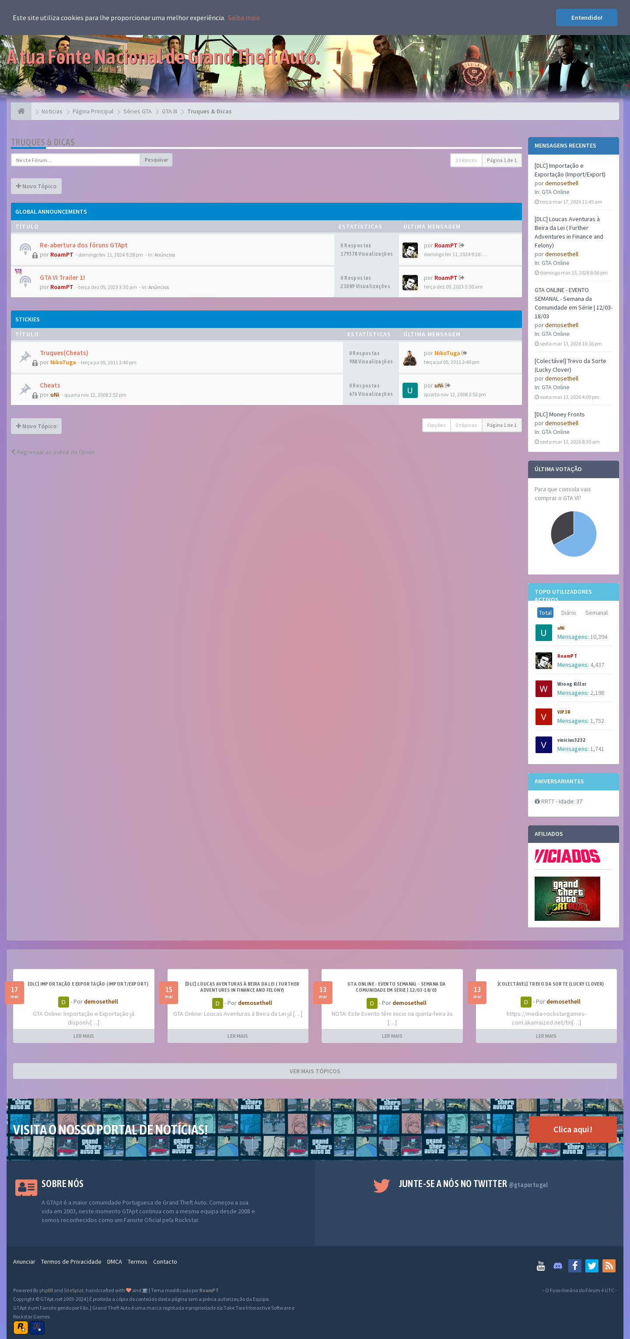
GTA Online (556, 192)
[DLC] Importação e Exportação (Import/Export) (88, 984)
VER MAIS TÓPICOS (315, 1071)
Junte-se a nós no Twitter (473, 1183)
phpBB (46, 1290)
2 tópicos (466, 160)
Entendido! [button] (586, 17)
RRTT (547, 801)
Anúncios (164, 254)
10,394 (598, 637)
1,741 (597, 749)
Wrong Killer (572, 684)
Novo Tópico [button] (36, 186)
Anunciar (24, 1261)
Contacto (165, 1261)
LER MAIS (84, 1035)
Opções (436, 425)
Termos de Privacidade (71, 1261)
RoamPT (567, 656)
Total (545, 613)
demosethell (561, 183)
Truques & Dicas (43, 142)
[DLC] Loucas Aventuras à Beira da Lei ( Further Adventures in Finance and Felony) (242, 987)
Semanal (596, 613)
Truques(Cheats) (64, 353)
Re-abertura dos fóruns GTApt (84, 245)
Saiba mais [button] (244, 17)
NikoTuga (63, 362)
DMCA (114, 1261)
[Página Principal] (21, 111)
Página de (502, 160)
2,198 (597, 693)
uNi (561, 628)
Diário (568, 613)
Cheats (50, 385)
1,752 (597, 721)
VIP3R (564, 712)
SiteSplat (74, 1290)
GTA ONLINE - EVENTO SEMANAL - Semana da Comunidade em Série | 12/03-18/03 (396, 987)
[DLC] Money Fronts (560, 414)
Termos (137, 1261)
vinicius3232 (571, 740)
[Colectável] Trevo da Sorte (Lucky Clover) (550, 984)
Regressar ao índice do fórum (52, 452)
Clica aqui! (572, 1129)
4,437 (597, 665)
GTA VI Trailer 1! (62, 277)
